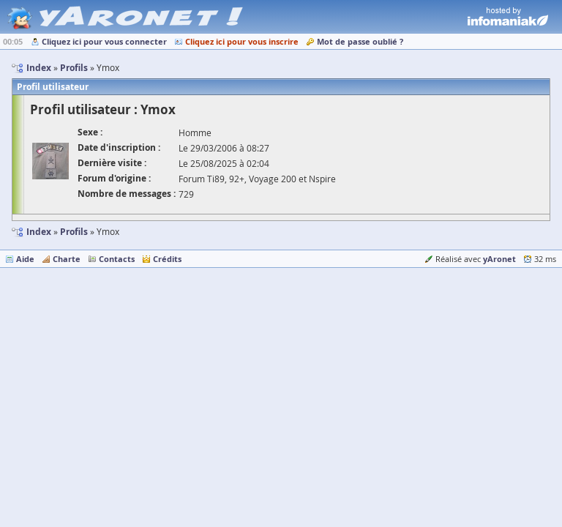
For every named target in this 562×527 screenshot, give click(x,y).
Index (38, 231)
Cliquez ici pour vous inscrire (242, 41)
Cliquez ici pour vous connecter (104, 41)
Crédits (167, 258)
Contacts (117, 258)
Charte (66, 258)
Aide (25, 258)
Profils (74, 231)
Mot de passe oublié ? (360, 41)
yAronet (499, 258)
